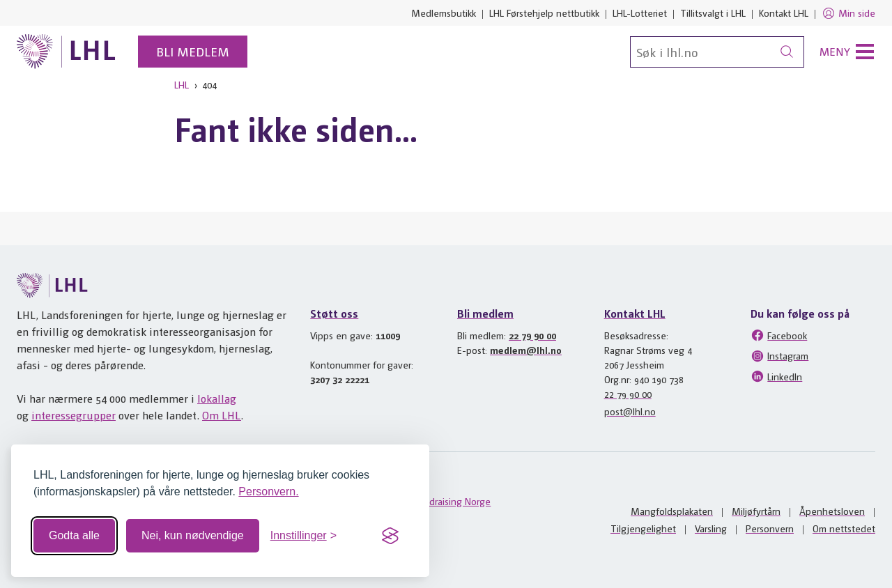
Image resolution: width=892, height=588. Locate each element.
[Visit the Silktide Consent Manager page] (390, 535)
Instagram (779, 356)
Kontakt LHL (783, 12)
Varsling (711, 528)
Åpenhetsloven (832, 510)
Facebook (779, 335)
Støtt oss (334, 313)
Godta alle (74, 535)
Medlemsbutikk (443, 12)
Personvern (770, 528)
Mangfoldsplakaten (672, 510)
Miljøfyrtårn (756, 510)
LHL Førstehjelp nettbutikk (544, 12)
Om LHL (221, 415)
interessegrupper (73, 415)
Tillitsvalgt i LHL (713, 12)
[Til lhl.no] (66, 51)
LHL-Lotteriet (640, 12)
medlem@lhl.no (526, 349)
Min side (848, 13)
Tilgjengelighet (643, 528)
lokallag (216, 398)
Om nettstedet (844, 528)
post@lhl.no (630, 411)
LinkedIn (776, 376)
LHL (181, 84)
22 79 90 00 (532, 335)
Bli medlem (192, 51)
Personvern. (268, 491)
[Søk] (717, 52)
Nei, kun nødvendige (192, 535)
